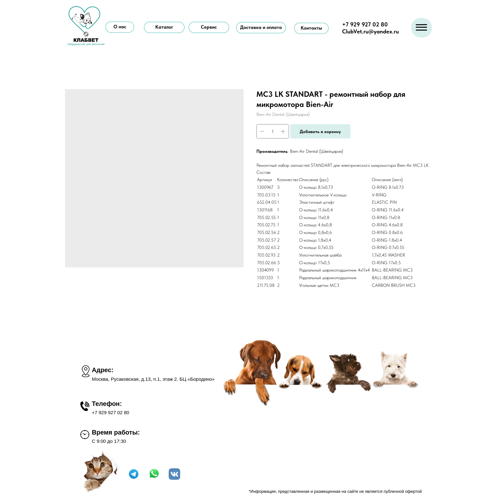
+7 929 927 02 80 (365, 24)
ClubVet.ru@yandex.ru (370, 31)
